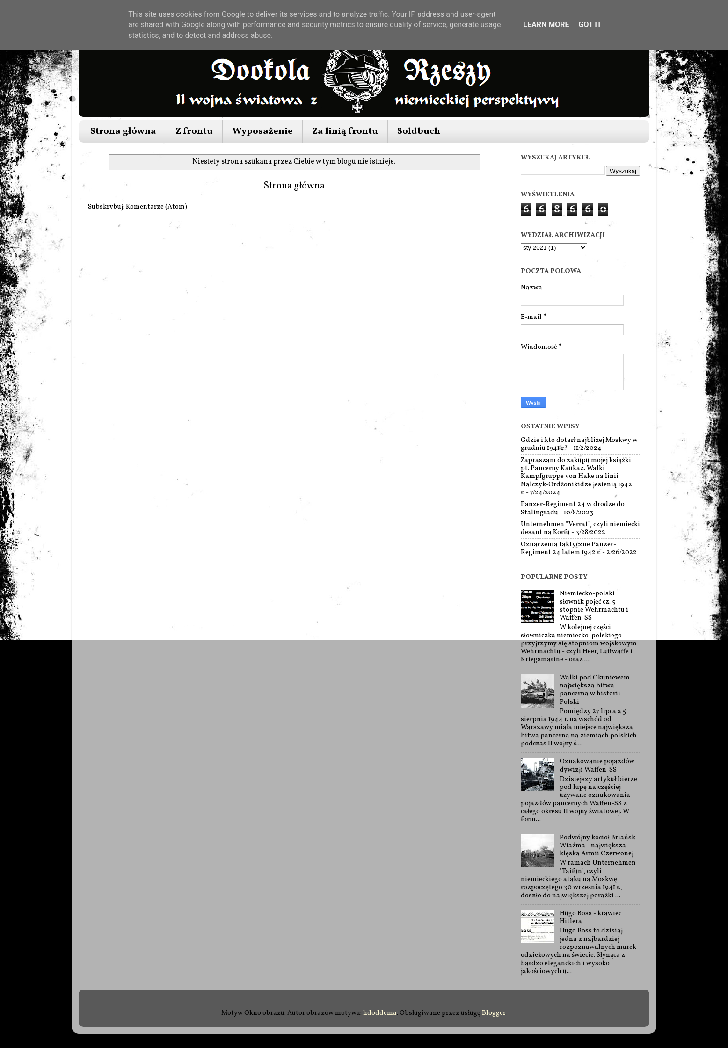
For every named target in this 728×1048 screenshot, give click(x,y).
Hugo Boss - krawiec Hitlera (590, 917)
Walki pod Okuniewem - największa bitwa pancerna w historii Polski (597, 690)
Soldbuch (418, 131)
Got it (589, 24)
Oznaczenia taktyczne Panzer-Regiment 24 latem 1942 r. (568, 548)
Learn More (546, 24)
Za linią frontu (345, 131)
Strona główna (123, 131)
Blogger (493, 1013)
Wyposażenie (262, 131)
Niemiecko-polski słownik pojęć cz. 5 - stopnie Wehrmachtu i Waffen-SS (594, 605)
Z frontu (194, 131)
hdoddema (380, 1013)
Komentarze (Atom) (156, 206)
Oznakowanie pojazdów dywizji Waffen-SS (597, 765)
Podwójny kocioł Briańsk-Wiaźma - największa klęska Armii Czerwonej (599, 846)
